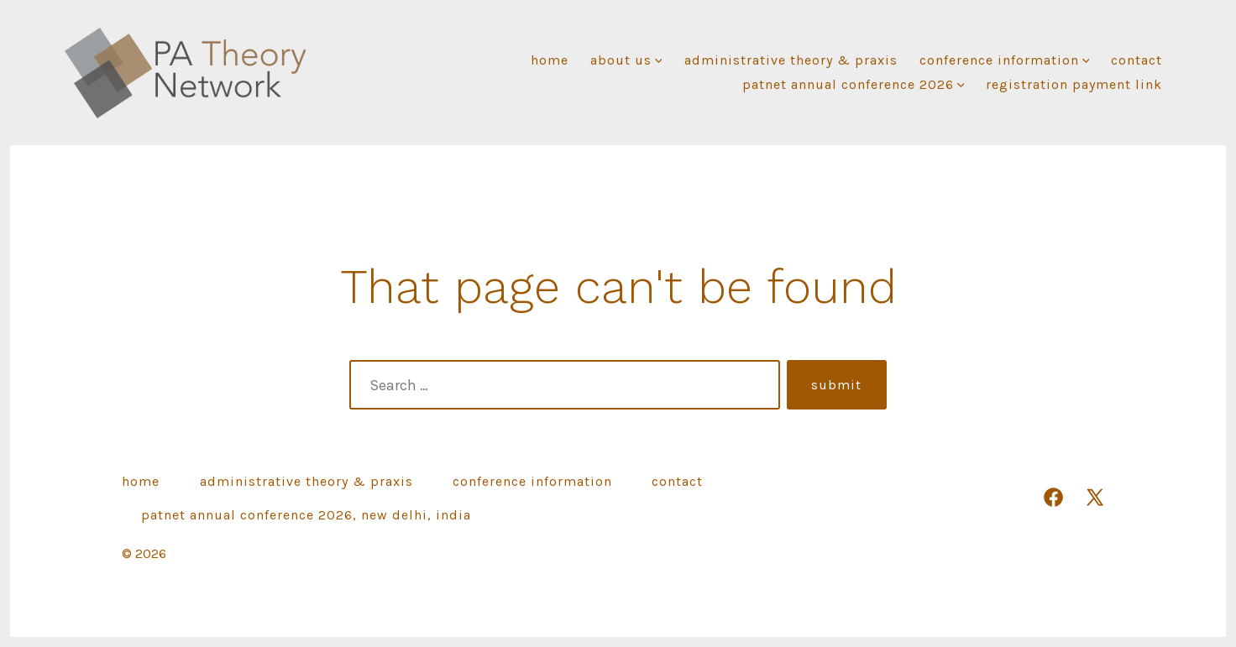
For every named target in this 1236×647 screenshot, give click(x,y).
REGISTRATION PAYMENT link (1074, 84)
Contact (1136, 60)
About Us (626, 60)
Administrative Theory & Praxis (791, 60)
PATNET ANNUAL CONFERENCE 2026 (853, 84)
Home (549, 60)
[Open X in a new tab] (1095, 497)
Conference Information (1004, 60)
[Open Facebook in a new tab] (1053, 497)
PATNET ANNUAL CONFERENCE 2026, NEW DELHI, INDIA (306, 515)
